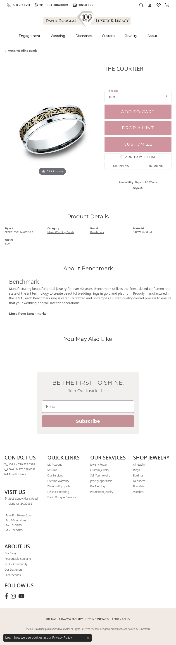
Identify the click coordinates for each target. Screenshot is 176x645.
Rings (136, 470)
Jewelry (131, 36)
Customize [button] (138, 144)
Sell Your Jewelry (100, 475)
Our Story (10, 553)
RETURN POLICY (121, 619)
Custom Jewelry (99, 470)
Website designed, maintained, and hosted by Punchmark (120, 628)
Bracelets (139, 486)
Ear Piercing (97, 486)
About (152, 36)
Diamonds (84, 36)
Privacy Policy (62, 637)
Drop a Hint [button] (138, 127)
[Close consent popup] (88, 637)
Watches (138, 492)
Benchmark (97, 232)
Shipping (121, 165)
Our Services (55, 475)
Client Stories (13, 575)
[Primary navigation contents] (88, 36)
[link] (18, 5)
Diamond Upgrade (59, 486)
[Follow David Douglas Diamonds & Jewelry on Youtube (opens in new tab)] (21, 596)
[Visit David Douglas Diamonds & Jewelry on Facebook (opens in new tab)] (6, 596)
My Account (55, 465)
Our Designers (13, 570)
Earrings (138, 475)
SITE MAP (51, 619)
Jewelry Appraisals (101, 481)
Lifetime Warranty (58, 481)
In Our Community (16, 564)
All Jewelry (139, 465)
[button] (141, 5)
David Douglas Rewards (62, 497)
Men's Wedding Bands (22, 51)
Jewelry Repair (98, 465)
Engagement (29, 36)
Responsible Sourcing (18, 559)
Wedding (58, 36)
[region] (52, 129)
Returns (155, 165)
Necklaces (139, 481)
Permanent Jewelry (101, 492)
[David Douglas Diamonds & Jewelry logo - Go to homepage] (87, 19)
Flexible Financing (58, 492)
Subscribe (88, 421)
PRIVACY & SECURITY (71, 619)
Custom (108, 36)
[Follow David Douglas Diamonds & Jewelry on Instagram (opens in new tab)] (13, 596)
